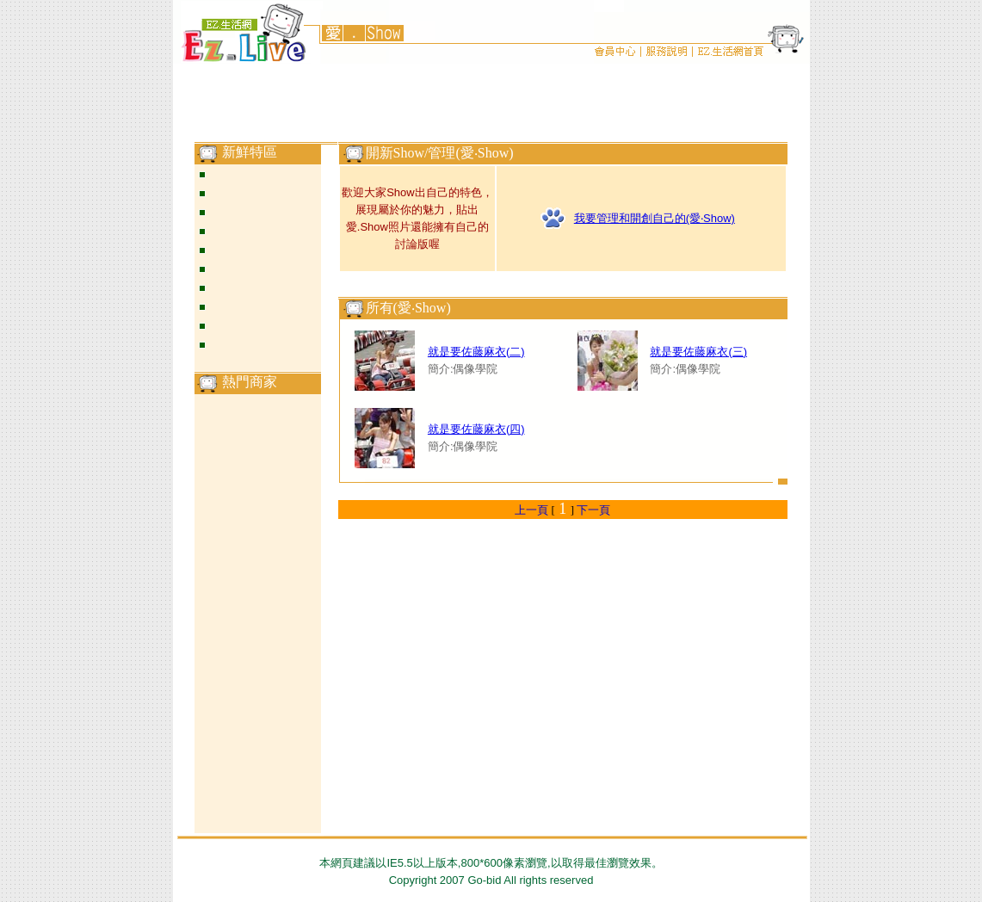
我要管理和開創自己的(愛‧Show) (654, 218)
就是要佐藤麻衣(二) (476, 351)
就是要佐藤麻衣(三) (698, 351)
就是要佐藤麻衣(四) (476, 429)
